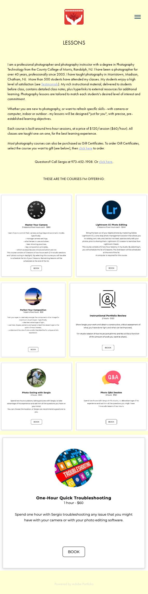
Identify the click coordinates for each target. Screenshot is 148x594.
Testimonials (49, 84)
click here (85, 148)
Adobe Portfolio (82, 584)
